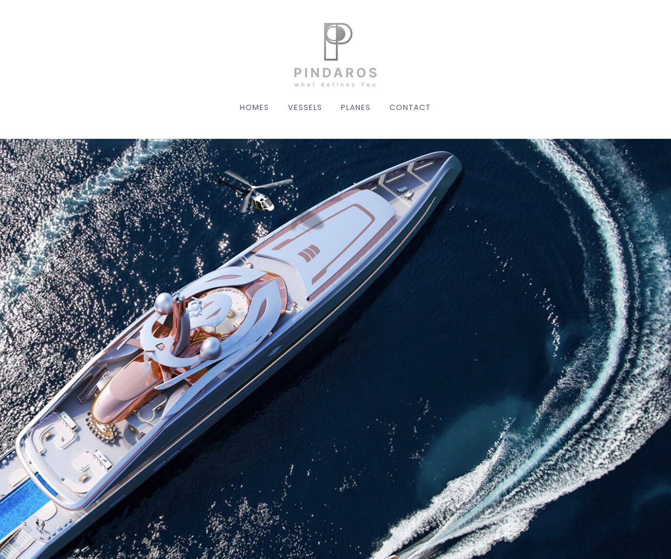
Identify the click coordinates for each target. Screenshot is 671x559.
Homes (254, 107)
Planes (356, 107)
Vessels (305, 107)
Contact (410, 107)
